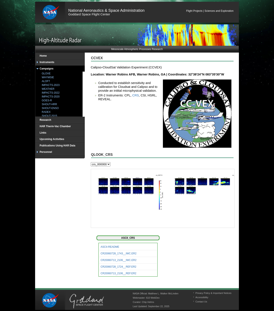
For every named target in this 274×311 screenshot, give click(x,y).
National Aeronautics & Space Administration (106, 10)
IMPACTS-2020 (51, 96)
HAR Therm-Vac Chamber (55, 126)
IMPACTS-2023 (51, 85)
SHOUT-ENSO (50, 108)
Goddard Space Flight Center (89, 14)
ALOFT (46, 81)
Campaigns (47, 68)
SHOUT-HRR (49, 104)
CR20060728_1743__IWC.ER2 (118, 253)
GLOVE (46, 73)
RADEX (46, 112)
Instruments (47, 62)
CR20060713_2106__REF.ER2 (118, 273)
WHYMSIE (48, 77)
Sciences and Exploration (219, 10)
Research (45, 119)
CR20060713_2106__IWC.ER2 (118, 260)
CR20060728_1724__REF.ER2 (118, 266)
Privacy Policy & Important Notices (213, 293)
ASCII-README (110, 246)
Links (43, 132)
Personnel (46, 151)
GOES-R (47, 100)
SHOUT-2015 (49, 115)
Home (43, 55)
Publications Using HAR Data (57, 145)
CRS (135, 95)
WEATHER (48, 88)
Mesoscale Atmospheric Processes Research (137, 49)
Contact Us (201, 301)
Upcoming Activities (52, 139)
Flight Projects (194, 10)
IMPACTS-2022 (51, 92)
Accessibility (201, 297)
